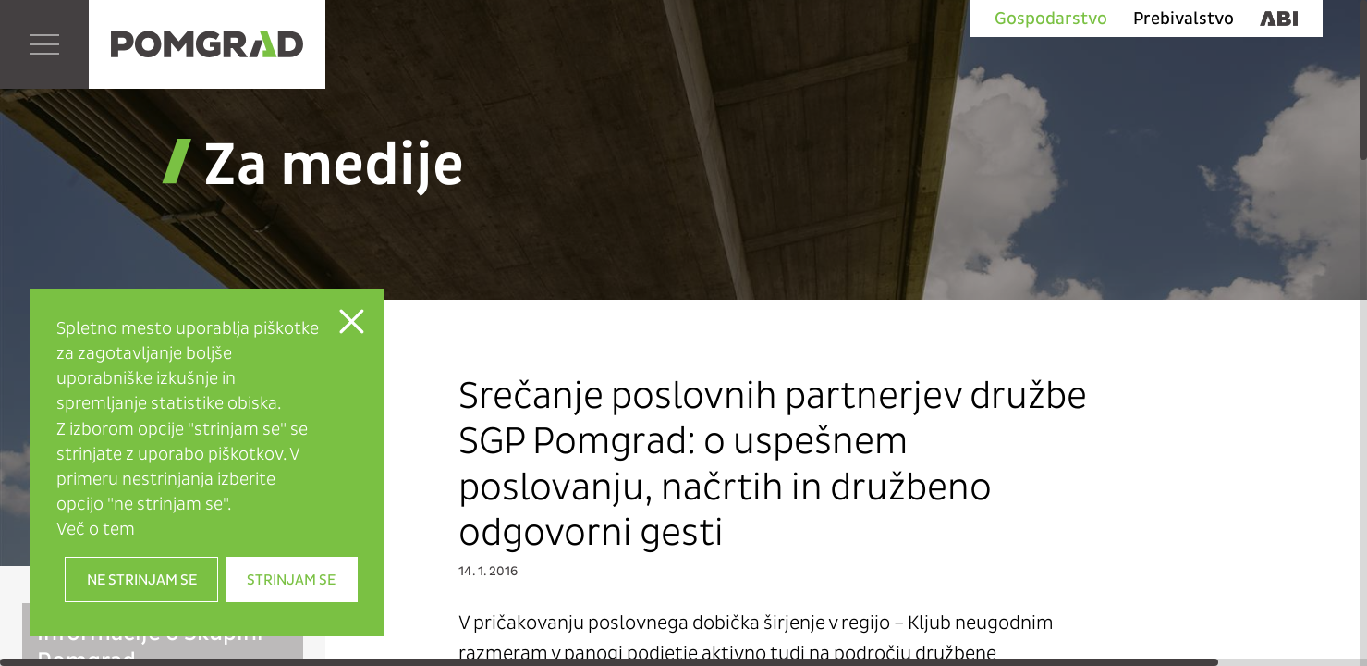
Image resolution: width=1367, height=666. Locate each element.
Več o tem (95, 528)
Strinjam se (291, 579)
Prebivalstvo (1183, 18)
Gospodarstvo (1051, 18)
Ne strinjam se (142, 579)
